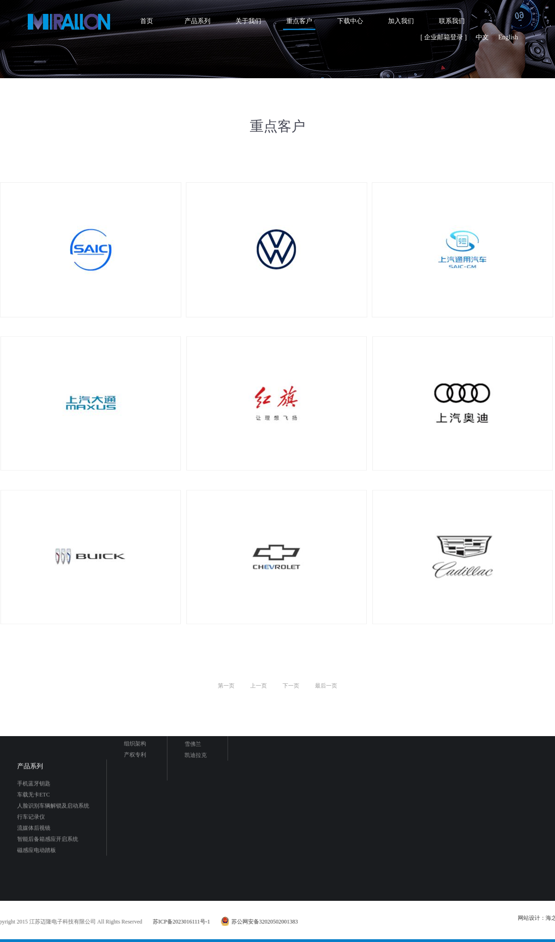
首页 (146, 21)
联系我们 (452, 21)
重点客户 (299, 21)
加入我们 (401, 21)
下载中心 (350, 21)
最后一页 (326, 685)
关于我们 (248, 21)
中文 (482, 37)
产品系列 (197, 21)
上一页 (258, 685)
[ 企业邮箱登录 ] (443, 37)
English (508, 37)
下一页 (291, 685)
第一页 (226, 685)
